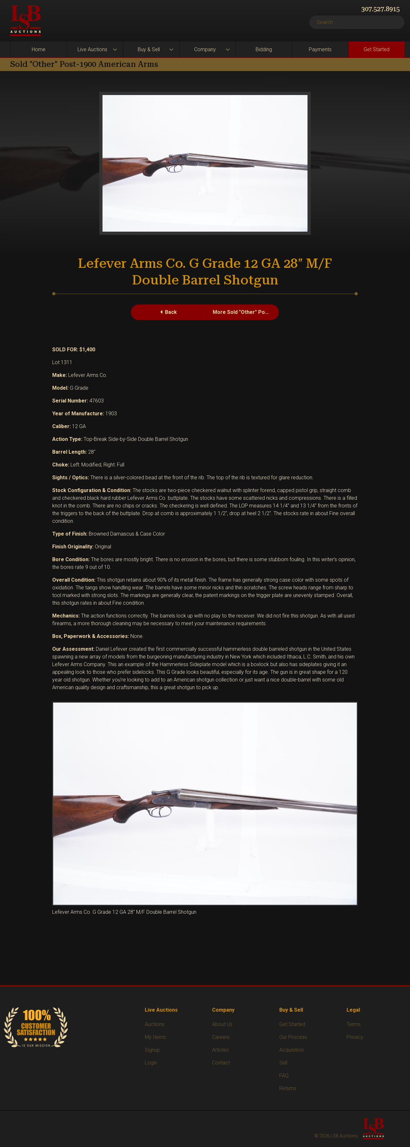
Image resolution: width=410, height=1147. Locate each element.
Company (205, 49)
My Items (155, 1037)
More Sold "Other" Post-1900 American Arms (246, 312)
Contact (221, 1063)
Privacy (355, 1037)
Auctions (154, 1024)
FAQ (284, 1075)
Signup (152, 1050)
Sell (283, 1063)
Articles (220, 1050)
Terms (354, 1024)
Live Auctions (92, 49)
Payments (320, 49)
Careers (221, 1037)
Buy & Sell (149, 49)
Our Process (293, 1037)
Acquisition (291, 1050)
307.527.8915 (380, 9)
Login (151, 1063)
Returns (287, 1088)
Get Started (377, 49)
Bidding (264, 49)
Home (38, 49)
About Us (222, 1024)
